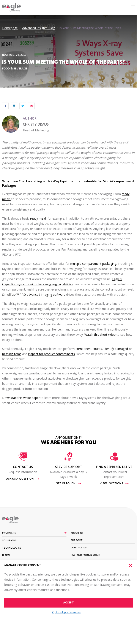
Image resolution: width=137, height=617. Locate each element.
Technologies (11, 548)
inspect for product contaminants (51, 354)
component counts (89, 349)
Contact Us (79, 547)
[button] (130, 565)
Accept (68, 602)
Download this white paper (21, 398)
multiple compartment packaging (93, 264)
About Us (77, 533)
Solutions (9, 540)
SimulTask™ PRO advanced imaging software (33, 294)
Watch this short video (100, 334)
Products (9, 533)
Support (77, 540)
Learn (6, 555)
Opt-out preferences (66, 612)
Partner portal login (86, 555)
